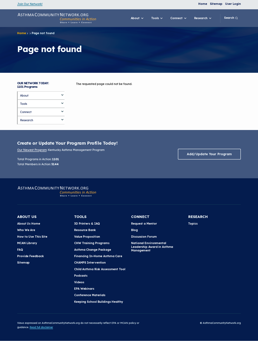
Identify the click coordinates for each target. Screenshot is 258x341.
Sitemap (216, 4)
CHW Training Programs (91, 243)
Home (202, 4)
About (137, 18)
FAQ (20, 249)
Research (203, 18)
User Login (233, 4)
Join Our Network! (29, 4)
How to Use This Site (32, 236)
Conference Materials (89, 295)
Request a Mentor (144, 223)
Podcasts (80, 275)
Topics (192, 223)
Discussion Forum (144, 236)
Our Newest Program (32, 150)
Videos (79, 282)
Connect (178, 18)
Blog (134, 230)
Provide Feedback (30, 256)
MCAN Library (27, 243)
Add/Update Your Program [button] (209, 154)
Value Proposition (87, 236)
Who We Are (26, 230)
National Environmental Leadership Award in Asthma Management (152, 246)
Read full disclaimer (41, 327)
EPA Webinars (84, 288)
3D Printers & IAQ (87, 223)
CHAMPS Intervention (90, 262)
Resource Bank (85, 230)
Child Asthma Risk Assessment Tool (99, 269)
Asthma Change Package (92, 249)
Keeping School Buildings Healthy (98, 301)
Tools (157, 18)
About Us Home (28, 223)
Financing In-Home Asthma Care (98, 256)
